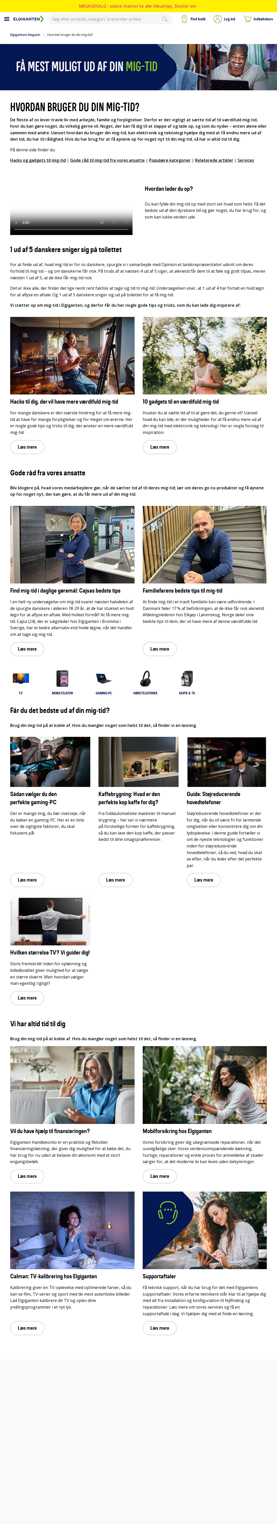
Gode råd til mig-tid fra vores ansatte (107, 160)
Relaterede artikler (214, 160)
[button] (224, 19)
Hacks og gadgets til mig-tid (38, 160)
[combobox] (110, 19)
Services (246, 160)
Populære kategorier (170, 160)
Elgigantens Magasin (25, 35)
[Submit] (165, 19)
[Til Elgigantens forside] (28, 19)
